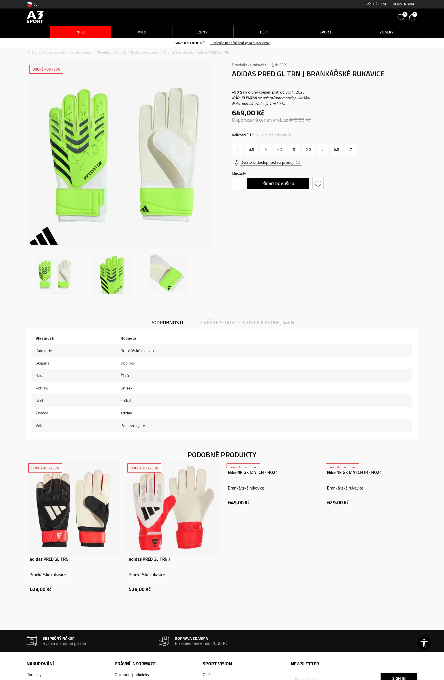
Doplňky (121, 52)
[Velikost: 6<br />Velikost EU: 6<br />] (322, 149)
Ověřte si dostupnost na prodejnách (271, 162)
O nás (208, 674)
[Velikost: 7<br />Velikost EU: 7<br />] (350, 149)
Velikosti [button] (261, 135)
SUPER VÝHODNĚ (189, 43)
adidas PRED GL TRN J (149, 559)
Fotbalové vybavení (146, 52)
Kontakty (34, 674)
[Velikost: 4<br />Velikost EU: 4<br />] (265, 149)
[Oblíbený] (402, 16)
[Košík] (413, 16)
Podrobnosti (166, 322)
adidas (126, 413)
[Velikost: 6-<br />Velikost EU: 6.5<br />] (336, 149)
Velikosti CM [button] (282, 135)
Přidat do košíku (277, 184)
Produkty (105, 52)
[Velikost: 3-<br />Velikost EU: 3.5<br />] (251, 149)
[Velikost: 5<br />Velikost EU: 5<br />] (294, 149)
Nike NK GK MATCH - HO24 (253, 472)
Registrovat (404, 4)
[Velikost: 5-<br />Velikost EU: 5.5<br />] (308, 149)
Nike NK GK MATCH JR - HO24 (354, 472)
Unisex (126, 388)
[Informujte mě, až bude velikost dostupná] (237, 149)
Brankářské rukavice (179, 52)
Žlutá (125, 375)
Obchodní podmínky (132, 674)
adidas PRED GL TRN (49, 559)
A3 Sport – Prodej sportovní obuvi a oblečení (60, 52)
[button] (352, 17)
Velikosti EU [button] (241, 135)
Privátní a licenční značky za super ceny (240, 42)
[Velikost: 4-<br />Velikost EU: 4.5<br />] (280, 149)
